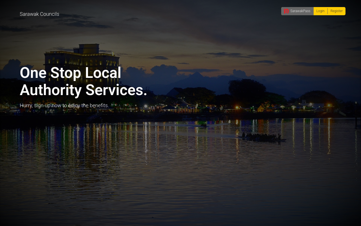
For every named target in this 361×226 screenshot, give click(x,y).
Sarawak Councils (39, 14)
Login (320, 11)
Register (337, 11)
